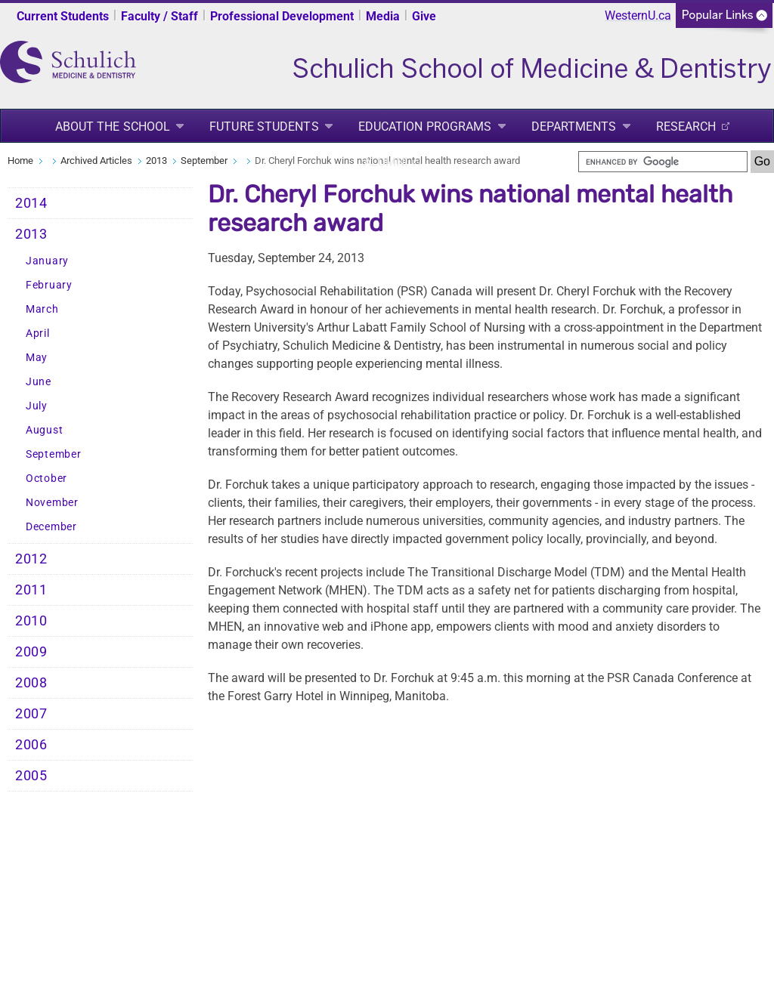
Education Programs (425, 126)
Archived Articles (96, 160)
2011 (31, 589)
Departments (574, 126)
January (47, 261)
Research (686, 126)
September (204, 160)
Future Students (264, 126)
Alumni (386, 162)
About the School (113, 126)
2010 (31, 620)
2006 (31, 744)
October (46, 478)
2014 (31, 203)
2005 (31, 775)
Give (424, 16)
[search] (663, 161)
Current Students (63, 16)
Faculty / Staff (159, 16)
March (42, 309)
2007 (31, 713)
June (38, 381)
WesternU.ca (638, 15)
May (37, 357)
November (52, 502)
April (38, 333)
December (51, 526)
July (37, 406)
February (49, 285)
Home (20, 160)
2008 (31, 682)
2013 (156, 160)
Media (383, 16)
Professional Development (282, 16)
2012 (31, 559)
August (44, 430)
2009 (31, 651)
